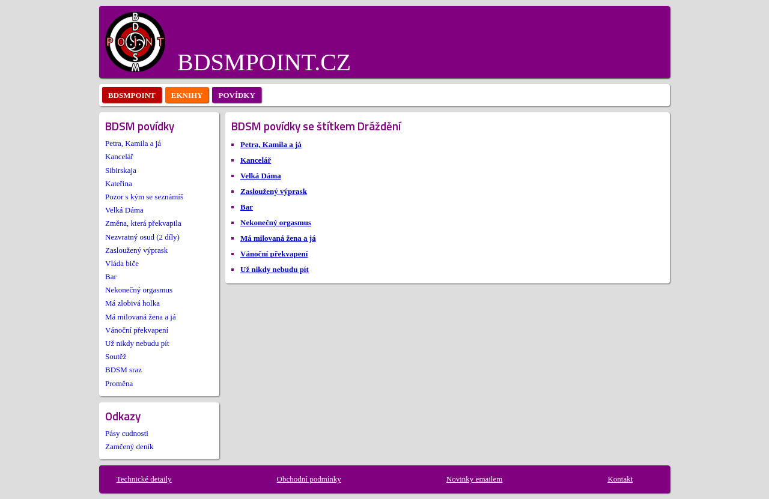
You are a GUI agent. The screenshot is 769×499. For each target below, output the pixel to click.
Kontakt (620, 478)
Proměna (119, 383)
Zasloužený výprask (136, 250)
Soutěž (115, 356)
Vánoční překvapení (136, 329)
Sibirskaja (120, 170)
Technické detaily (144, 478)
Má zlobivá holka (132, 302)
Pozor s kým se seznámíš (144, 196)
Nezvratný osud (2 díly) (142, 236)
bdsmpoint (132, 95)
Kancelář (119, 156)
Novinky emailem (474, 478)
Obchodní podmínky (309, 478)
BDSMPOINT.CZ (264, 62)
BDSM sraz (123, 369)
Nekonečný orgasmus (138, 289)
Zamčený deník (129, 446)
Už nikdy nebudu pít (137, 343)
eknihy (187, 95)
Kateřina (118, 183)
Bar (111, 276)
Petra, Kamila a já (133, 143)
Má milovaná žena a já (140, 316)
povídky (236, 95)
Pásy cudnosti (126, 433)
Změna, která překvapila (143, 223)
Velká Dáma (124, 209)
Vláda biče (122, 263)
